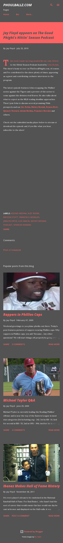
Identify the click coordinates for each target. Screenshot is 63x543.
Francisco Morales (42, 111)
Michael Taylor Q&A (19, 400)
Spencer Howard (11, 111)
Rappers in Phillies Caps (22, 314)
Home (6, 14)
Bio (17, 14)
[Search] (51, 5)
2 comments (18, 430)
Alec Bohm (25, 107)
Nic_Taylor (37, 537)
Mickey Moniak (38, 107)
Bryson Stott (10, 217)
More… (29, 14)
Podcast (7, 225)
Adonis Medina (26, 111)
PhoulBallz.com (17, 5)
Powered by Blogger (31, 531)
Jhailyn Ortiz (10, 221)
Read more (54, 344)
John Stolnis (53, 65)
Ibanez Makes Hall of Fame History (31, 486)
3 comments (18, 344)
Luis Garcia (24, 221)
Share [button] (6, 229)
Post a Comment (12, 250)
